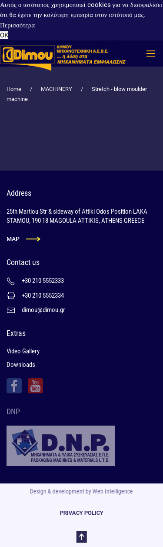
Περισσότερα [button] (17, 25)
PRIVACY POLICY (80, 513)
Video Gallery (23, 351)
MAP (13, 238)
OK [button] (4, 35)
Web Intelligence (112, 491)
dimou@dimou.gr (43, 310)
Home (14, 89)
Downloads (21, 365)
